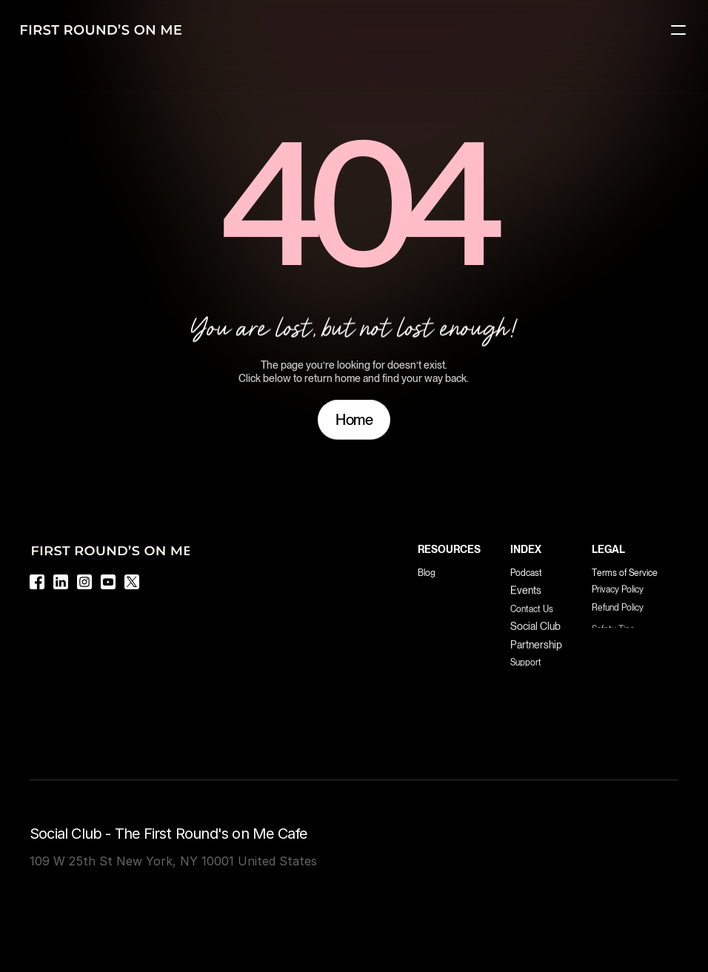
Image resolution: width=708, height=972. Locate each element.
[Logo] (101, 29)
